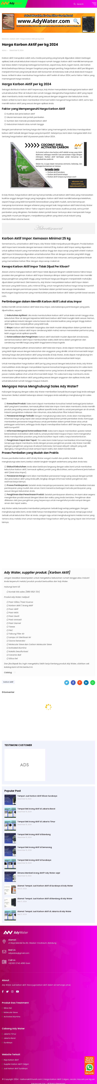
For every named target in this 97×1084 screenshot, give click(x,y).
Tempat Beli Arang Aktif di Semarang (34, 847)
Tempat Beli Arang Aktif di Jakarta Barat (36, 808)
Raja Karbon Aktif (11, 1060)
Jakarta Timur (10, 1034)
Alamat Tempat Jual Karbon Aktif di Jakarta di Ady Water (44, 911)
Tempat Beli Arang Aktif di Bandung (34, 834)
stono (4, 50)
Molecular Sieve (11, 1012)
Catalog (8, 672)
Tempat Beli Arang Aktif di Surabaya (34, 860)
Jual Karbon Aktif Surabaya (15, 1068)
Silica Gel (8, 1008)
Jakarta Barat (10, 1038)
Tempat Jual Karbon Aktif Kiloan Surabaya (37, 796)
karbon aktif (14, 39)
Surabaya (8, 1042)
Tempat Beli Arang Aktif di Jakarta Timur (36, 821)
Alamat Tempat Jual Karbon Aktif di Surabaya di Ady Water (45, 885)
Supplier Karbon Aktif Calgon (16, 1064)
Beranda (5, 39)
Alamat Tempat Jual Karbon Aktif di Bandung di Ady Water (44, 898)
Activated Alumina (12, 1016)
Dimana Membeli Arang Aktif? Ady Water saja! (38, 873)
